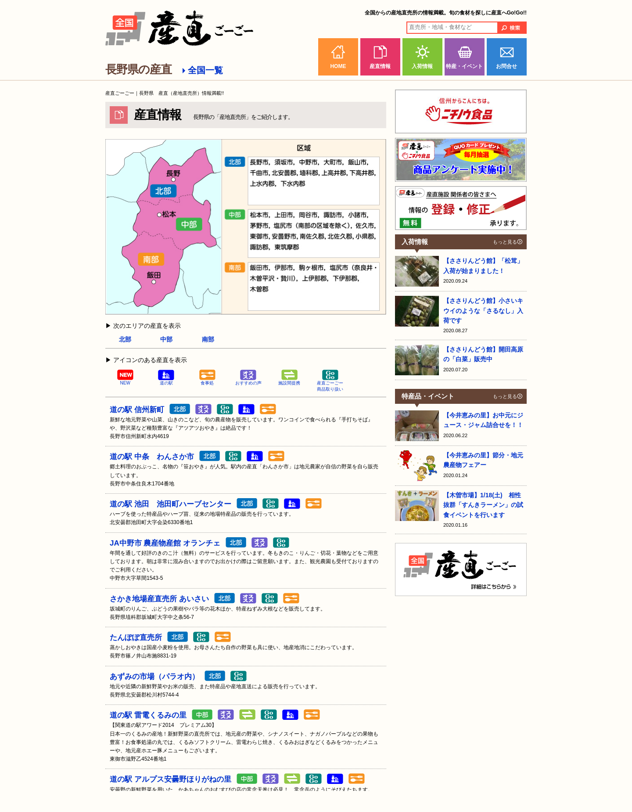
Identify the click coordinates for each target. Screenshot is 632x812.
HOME (338, 66)
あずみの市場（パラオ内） (154, 676)
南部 (208, 339)
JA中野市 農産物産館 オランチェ (165, 543)
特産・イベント (464, 66)
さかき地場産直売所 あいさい (159, 599)
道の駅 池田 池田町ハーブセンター (170, 504)
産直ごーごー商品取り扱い (330, 381)
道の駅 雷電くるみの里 (148, 715)
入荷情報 (422, 66)
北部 (125, 339)
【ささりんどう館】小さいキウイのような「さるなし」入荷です (483, 310)
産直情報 (380, 66)
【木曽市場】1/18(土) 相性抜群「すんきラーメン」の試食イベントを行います (483, 505)
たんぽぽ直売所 (136, 637)
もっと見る (505, 241)
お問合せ (506, 66)
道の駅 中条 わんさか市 (152, 457)
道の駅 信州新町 (137, 410)
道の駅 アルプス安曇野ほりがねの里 (170, 779)
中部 (166, 339)
